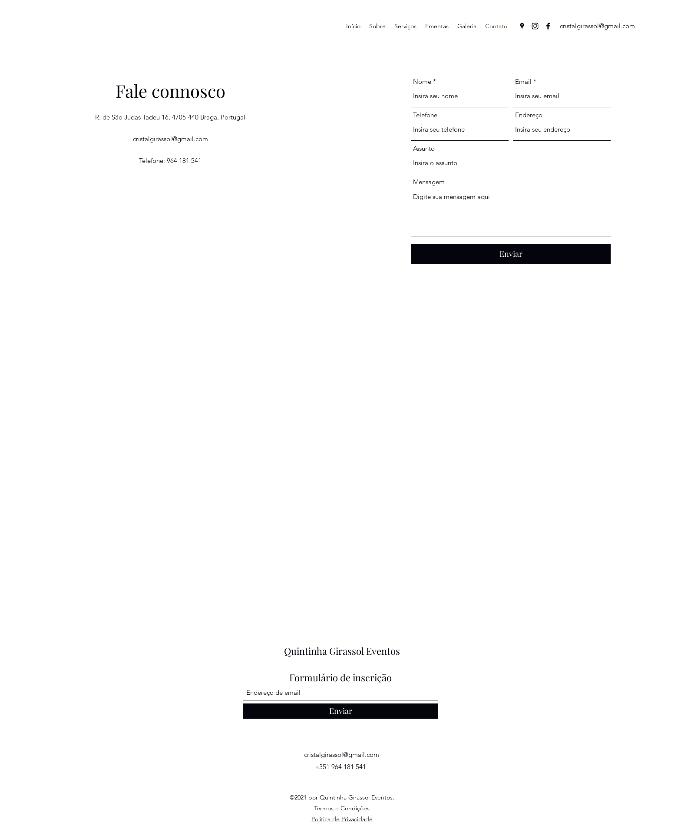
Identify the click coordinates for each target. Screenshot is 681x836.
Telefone (425, 115)
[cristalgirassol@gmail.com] (597, 26)
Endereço (528, 115)
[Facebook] (548, 26)
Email (523, 81)
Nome (422, 81)
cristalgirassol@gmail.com (170, 139)
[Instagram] (535, 26)
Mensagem (429, 182)
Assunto (424, 148)
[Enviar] (511, 254)
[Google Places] (522, 26)
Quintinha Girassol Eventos (342, 650)
